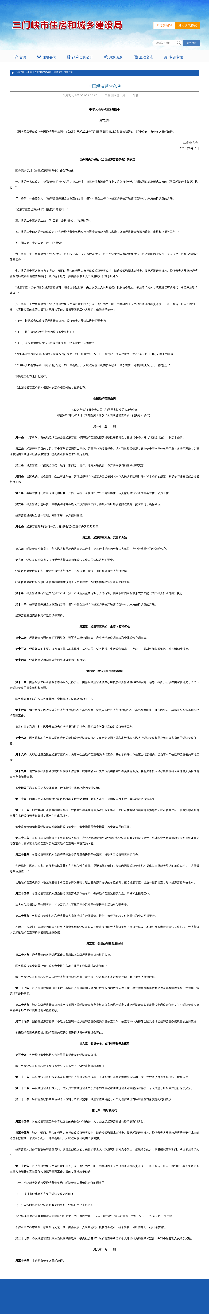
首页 (23, 57)
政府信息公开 (82, 57)
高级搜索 (191, 43)
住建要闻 (49, 57)
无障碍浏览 (164, 25)
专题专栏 (176, 57)
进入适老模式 (187, 25)
